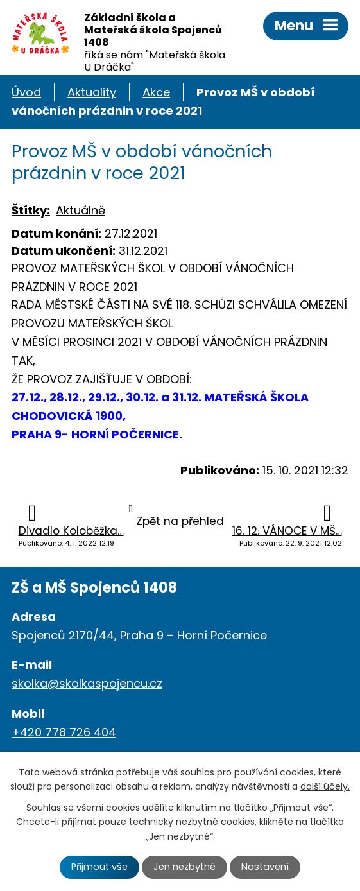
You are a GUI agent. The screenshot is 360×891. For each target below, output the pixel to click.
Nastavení (265, 866)
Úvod (26, 92)
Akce (156, 92)
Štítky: (31, 210)
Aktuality (91, 92)
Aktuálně (80, 210)
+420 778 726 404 (64, 732)
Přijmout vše (99, 866)
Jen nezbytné (184, 866)
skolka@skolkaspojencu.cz (87, 683)
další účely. (325, 786)
